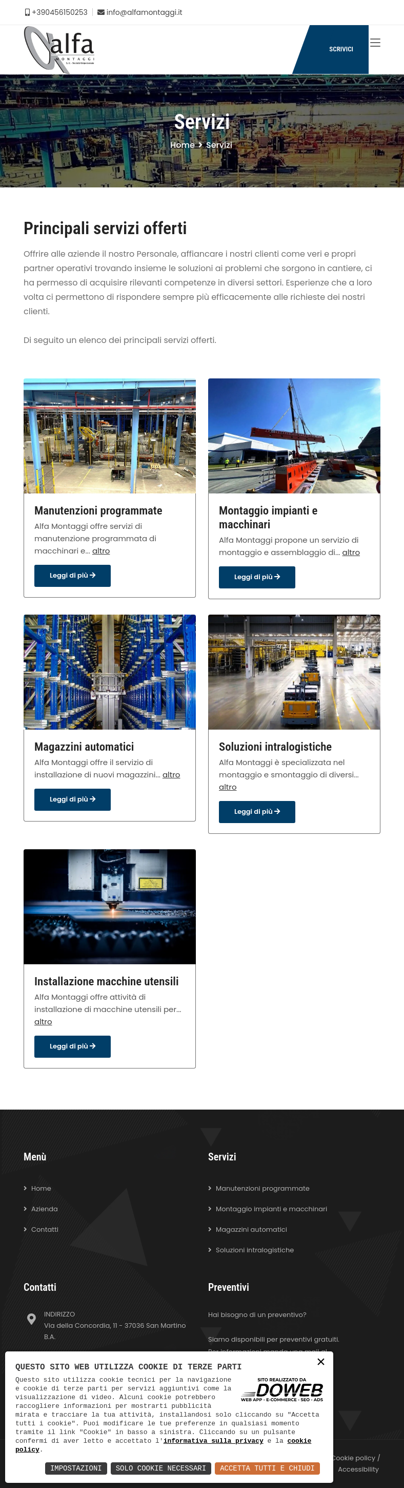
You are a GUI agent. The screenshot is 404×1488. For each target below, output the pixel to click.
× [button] (321, 1362)
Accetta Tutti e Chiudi (267, 1468)
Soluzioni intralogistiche (275, 747)
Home (182, 145)
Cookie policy (353, 1458)
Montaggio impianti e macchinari (268, 517)
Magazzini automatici (84, 747)
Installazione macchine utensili (106, 981)
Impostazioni (76, 1468)
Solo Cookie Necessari (161, 1468)
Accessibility (358, 1469)
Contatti (44, 1229)
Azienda (44, 1209)
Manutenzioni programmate (98, 511)
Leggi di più (72, 575)
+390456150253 (56, 12)
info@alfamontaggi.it (140, 12)
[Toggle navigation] (375, 43)
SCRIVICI (341, 49)
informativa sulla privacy (214, 1440)
